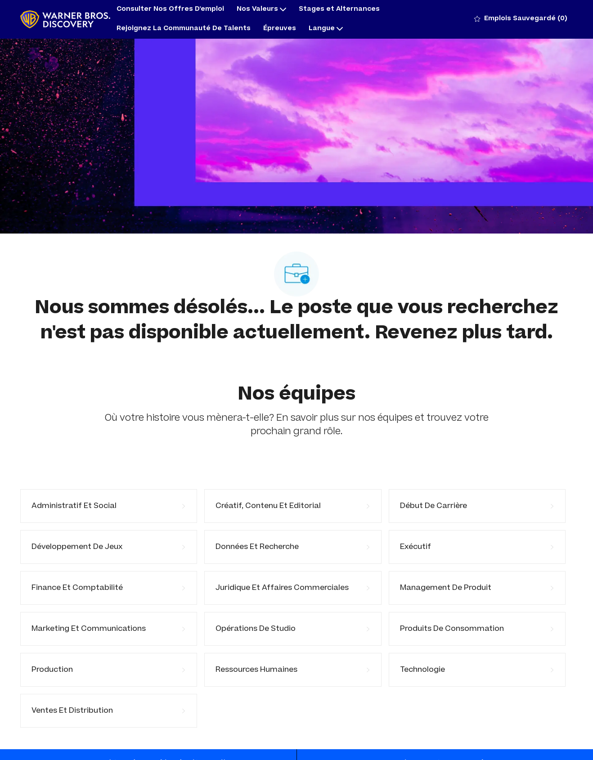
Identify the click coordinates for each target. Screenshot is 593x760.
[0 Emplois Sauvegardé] (520, 19)
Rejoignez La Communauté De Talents (184, 29)
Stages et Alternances (339, 9)
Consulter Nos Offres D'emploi (170, 9)
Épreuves (279, 29)
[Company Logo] (65, 19)
